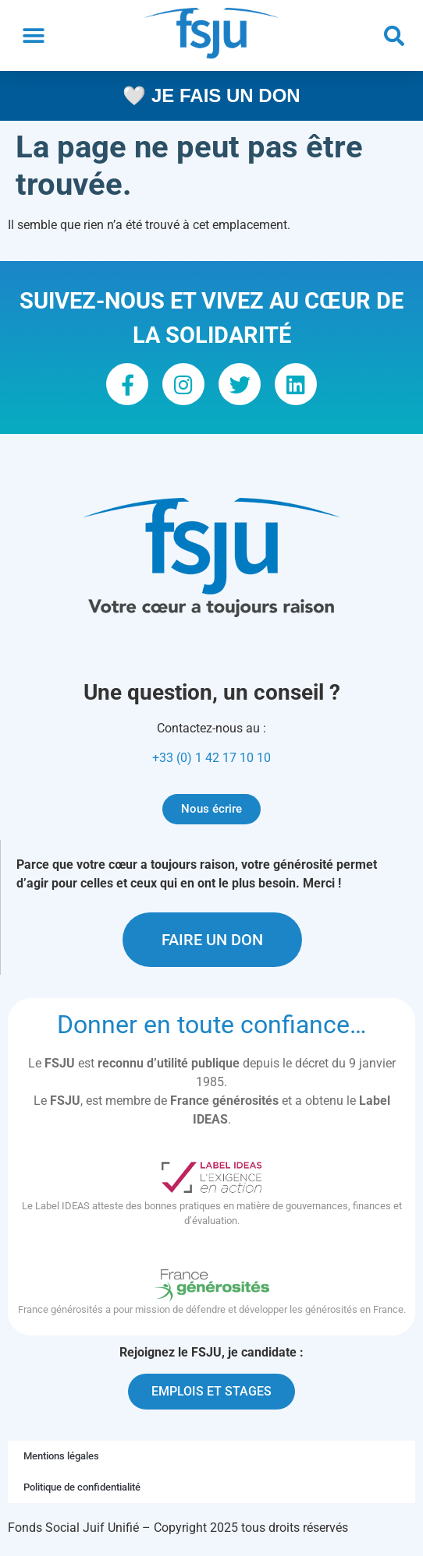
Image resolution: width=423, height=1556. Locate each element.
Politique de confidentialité (81, 1487)
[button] (33, 35)
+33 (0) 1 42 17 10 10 (211, 757)
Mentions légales (61, 1456)
